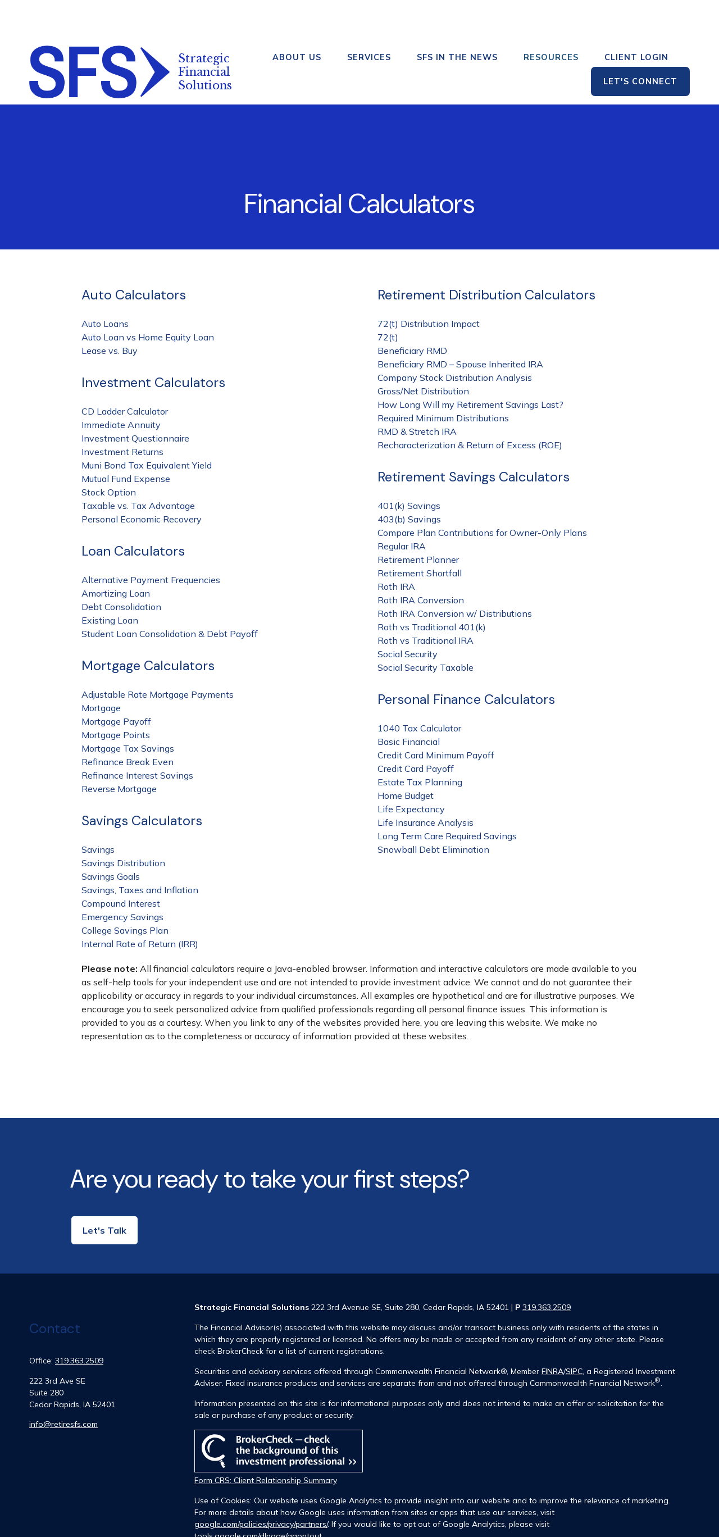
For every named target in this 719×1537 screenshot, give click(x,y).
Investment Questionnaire (135, 398)
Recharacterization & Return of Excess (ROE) (469, 405)
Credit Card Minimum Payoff (435, 715)
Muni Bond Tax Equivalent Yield (146, 425)
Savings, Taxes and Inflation (139, 850)
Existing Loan (109, 580)
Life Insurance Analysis (425, 783)
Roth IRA (396, 547)
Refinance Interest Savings (137, 736)
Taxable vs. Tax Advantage (138, 466)
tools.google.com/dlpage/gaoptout (258, 1496)
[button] (297, 18)
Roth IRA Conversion (420, 560)
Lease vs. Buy (109, 311)
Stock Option (108, 452)
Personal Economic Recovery (141, 479)
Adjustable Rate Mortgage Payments (157, 655)
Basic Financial (408, 702)
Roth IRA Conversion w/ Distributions (454, 574)
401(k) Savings (408, 466)
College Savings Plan (125, 891)
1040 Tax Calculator (419, 688)
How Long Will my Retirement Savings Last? (470, 365)
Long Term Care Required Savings (447, 796)
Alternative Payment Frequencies (150, 540)
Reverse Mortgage (119, 749)
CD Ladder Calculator (124, 372)
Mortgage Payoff (116, 682)
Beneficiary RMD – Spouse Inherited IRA (460, 324)
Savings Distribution (123, 823)
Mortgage (101, 668)
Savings (98, 810)
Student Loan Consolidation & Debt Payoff (169, 594)
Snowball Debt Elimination (433, 810)
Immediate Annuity (121, 385)
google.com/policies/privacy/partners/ (260, 1485)
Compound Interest (120, 864)
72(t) (387, 297)
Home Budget (405, 756)
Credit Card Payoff (415, 729)
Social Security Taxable (425, 628)
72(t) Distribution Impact (428, 284)
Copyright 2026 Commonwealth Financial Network (386, 1517)
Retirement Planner (418, 520)
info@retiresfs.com (63, 1385)
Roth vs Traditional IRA (425, 601)
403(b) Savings (409, 479)
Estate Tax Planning (419, 742)
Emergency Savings (122, 877)
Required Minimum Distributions (443, 378)
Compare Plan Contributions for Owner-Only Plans (482, 493)
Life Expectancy (411, 769)
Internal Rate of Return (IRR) (139, 904)
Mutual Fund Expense (125, 439)
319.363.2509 (79, 1321)
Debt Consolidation (121, 567)
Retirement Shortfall (419, 533)
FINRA (552, 1332)
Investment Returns (122, 412)
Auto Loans (105, 284)
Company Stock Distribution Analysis (454, 338)
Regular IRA (401, 506)
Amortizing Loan (115, 554)
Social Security (407, 614)
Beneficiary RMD (412, 311)
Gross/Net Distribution (423, 351)
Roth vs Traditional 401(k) (431, 587)
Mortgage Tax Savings (127, 709)
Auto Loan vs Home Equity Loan (147, 297)
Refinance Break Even (127, 722)
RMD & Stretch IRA (417, 392)
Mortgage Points (115, 695)
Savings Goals (110, 837)
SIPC (574, 1332)
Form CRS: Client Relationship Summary (265, 1441)
